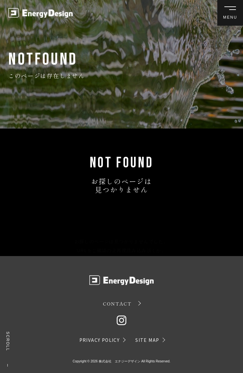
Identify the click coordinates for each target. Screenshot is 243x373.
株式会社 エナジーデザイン (119, 361)
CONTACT (117, 303)
